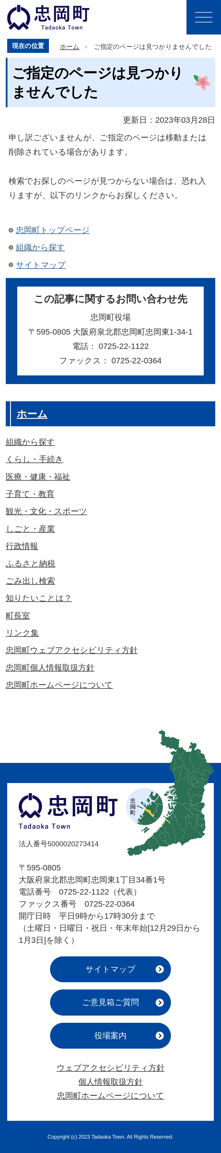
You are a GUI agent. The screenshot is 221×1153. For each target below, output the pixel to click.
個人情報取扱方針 (110, 1081)
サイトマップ (41, 264)
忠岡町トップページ (53, 230)
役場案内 (110, 1035)
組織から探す (40, 247)
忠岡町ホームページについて (110, 1095)
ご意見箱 (110, 1002)
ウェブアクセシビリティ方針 (111, 1067)
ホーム (69, 46)
